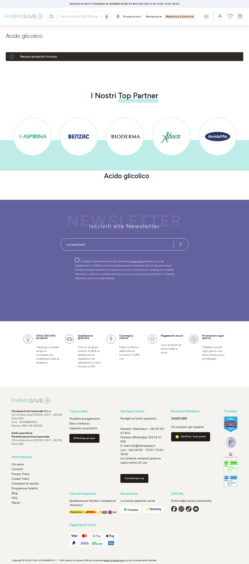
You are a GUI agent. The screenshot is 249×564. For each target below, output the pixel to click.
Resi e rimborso (79, 423)
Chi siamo (18, 464)
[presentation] (113, 293)
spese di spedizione (113, 560)
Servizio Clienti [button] (132, 411)
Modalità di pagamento (84, 418)
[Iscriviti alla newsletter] (180, 244)
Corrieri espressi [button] (82, 494)
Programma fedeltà (25, 488)
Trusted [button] (230, 411)
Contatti (17, 469)
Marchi (16, 503)
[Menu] (206, 16)
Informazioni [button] (22, 457)
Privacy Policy (138, 261)
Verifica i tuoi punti (193, 436)
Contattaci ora (134, 478)
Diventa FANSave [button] (185, 411)
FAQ (14, 498)
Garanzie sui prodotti (83, 428)
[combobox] (79, 16)
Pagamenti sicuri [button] (82, 525)
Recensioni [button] (129, 494)
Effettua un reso (84, 438)
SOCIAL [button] (177, 494)
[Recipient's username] (117, 244)
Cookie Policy (20, 479)
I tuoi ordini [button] (78, 411)
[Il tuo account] (220, 16)
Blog (14, 493)
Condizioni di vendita (25, 483)
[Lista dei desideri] (230, 16)
